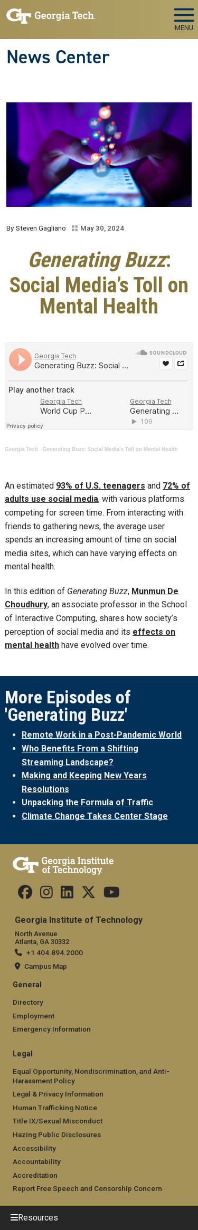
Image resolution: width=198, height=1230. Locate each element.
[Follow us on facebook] (25, 895)
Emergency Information (52, 1029)
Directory (28, 1002)
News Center (58, 56)
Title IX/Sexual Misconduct (57, 1121)
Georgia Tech (21, 449)
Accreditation (35, 1175)
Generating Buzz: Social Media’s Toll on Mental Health (110, 449)
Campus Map (45, 966)
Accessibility (34, 1148)
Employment (33, 1016)
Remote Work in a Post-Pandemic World (102, 735)
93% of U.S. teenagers (100, 486)
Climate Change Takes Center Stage (95, 816)
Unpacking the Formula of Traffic (87, 802)
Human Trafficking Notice (55, 1107)
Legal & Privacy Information (58, 1094)
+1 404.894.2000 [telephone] (54, 952)
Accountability (37, 1161)
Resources (38, 1218)
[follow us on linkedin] (67, 895)
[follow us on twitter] (88, 895)
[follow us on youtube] (111, 895)
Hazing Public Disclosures (57, 1134)
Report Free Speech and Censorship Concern (87, 1188)
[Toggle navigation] (184, 16)
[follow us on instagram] (46, 895)
